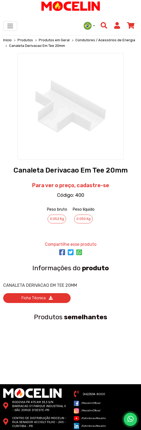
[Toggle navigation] (10, 26)
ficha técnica (37, 298)
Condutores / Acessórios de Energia (105, 40)
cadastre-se (93, 185)
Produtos (25, 40)
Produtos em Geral (54, 40)
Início (7, 40)
